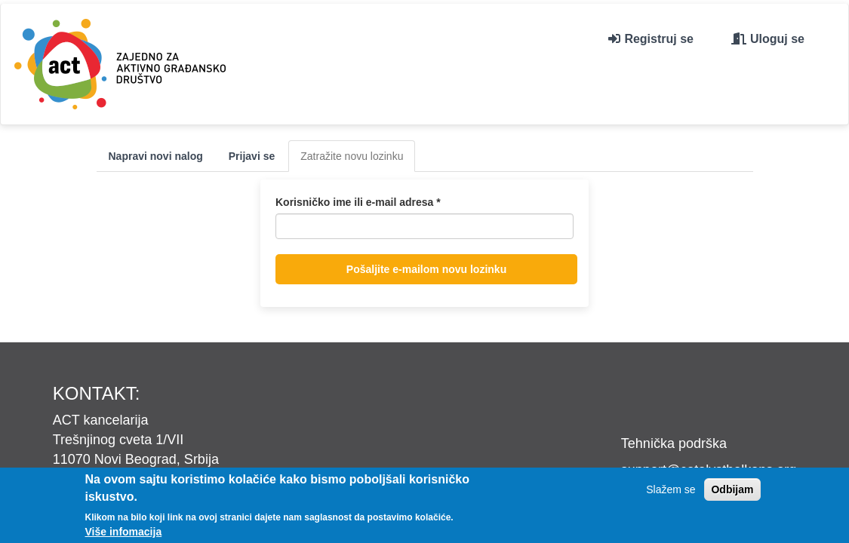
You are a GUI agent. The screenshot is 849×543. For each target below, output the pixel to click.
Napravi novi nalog (156, 156)
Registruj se (659, 38)
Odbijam (732, 489)
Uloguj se (777, 38)
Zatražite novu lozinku (357, 160)
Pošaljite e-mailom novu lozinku (426, 269)
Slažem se (670, 489)
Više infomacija (123, 532)
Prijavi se (252, 156)
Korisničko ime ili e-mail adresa (358, 202)
